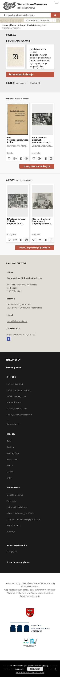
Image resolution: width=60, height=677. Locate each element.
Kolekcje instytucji (15, 384)
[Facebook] (8, 338)
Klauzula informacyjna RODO (20, 513)
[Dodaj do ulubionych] (9, 158)
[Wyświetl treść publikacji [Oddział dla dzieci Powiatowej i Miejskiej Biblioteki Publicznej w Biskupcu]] (45, 240)
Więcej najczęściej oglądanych (34, 247)
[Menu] (56, 2)
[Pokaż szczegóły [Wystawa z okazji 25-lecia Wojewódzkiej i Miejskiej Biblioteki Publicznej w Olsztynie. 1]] (26, 240)
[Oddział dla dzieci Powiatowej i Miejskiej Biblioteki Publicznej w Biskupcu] (41, 221)
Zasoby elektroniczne (17, 408)
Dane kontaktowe (15, 495)
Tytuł (9, 441)
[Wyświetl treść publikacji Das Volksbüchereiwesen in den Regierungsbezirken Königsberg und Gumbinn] (21, 158)
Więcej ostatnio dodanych (37, 166)
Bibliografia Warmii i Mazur (19, 414)
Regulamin (12, 501)
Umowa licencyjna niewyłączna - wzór (24, 519)
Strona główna (9, 25)
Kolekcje (21, 25)
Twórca (10, 447)
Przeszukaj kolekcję (21, 74)
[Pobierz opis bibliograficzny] (15, 158)
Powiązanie (12, 459)
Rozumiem (35, 669)
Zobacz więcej (13, 424)
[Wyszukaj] (55, 15)
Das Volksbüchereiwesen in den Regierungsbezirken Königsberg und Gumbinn (17, 139)
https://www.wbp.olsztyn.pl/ (21, 334)
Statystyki (11, 531)
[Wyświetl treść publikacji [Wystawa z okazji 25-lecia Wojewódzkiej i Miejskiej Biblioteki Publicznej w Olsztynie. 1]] (21, 240)
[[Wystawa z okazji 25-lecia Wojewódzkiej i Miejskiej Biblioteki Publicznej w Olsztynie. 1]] (17, 200)
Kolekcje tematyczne (36, 25)
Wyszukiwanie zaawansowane (37, 20)
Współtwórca (13, 453)
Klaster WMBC (13, 525)
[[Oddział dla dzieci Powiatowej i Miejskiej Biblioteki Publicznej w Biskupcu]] (42, 200)
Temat (10, 465)
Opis (9, 477)
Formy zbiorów (14, 402)
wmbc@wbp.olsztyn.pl (17, 321)
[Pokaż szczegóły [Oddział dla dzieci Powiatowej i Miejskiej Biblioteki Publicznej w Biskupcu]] (51, 240)
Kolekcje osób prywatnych (19, 390)
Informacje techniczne (17, 507)
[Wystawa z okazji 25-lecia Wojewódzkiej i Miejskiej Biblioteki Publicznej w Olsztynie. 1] (17, 221)
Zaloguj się (12, 551)
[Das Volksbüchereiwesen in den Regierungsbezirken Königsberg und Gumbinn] (17, 119)
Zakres (10, 471)
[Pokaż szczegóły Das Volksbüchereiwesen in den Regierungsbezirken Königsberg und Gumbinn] (26, 158)
